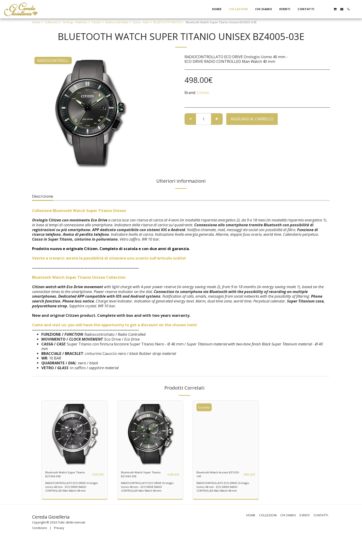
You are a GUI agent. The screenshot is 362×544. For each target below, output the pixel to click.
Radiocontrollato (116, 22)
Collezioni (51, 22)
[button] (321, 9)
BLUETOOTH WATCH (168, 22)
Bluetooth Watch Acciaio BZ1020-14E (218, 475)
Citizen (96, 22)
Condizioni (39, 531)
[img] (75, 434)
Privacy (59, 531)
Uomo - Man (141, 22)
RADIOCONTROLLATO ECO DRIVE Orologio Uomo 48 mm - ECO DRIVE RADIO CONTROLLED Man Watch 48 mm (74, 490)
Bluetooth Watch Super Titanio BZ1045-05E (142, 475)
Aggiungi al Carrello (252, 118)
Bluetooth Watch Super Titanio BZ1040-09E (66, 475)
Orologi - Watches (74, 22)
